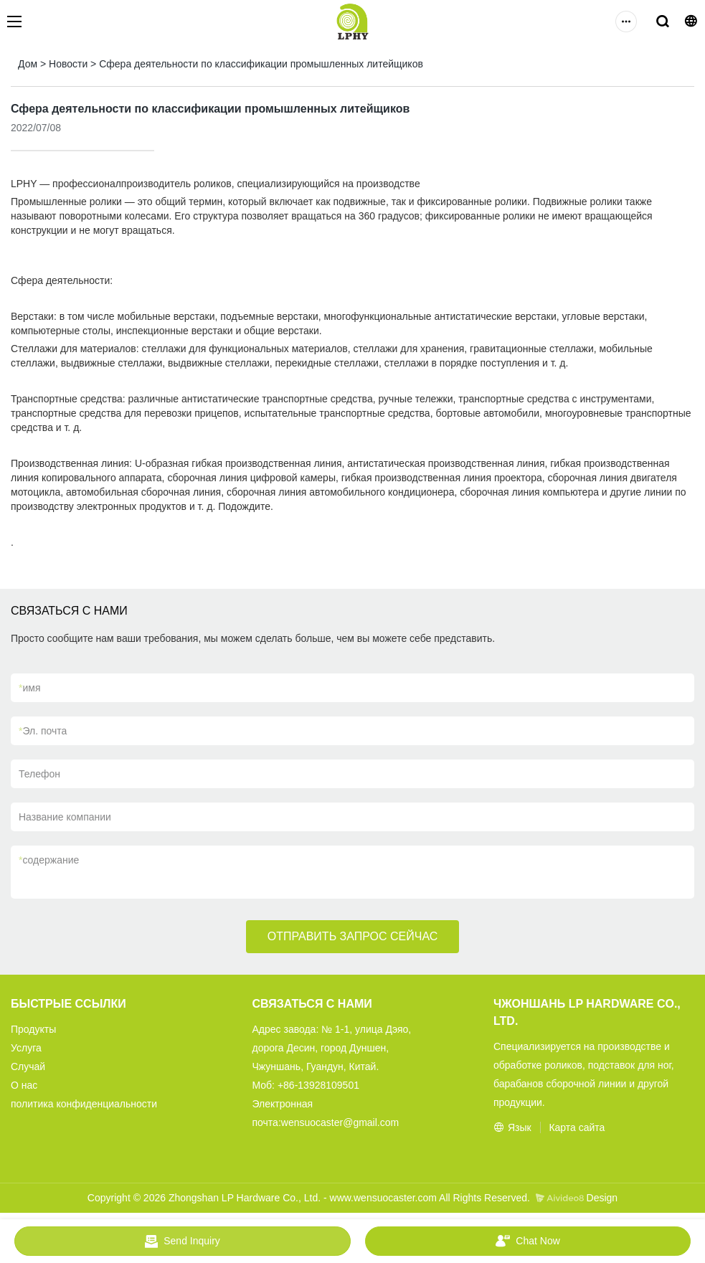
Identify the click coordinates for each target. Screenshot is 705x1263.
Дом (27, 64)
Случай (28, 1066)
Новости (68, 64)
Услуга (26, 1048)
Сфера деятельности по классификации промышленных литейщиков (261, 64)
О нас (24, 1085)
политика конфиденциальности (84, 1104)
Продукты (33, 1029)
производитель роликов (176, 183)
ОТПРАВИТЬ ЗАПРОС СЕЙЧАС (353, 936)
